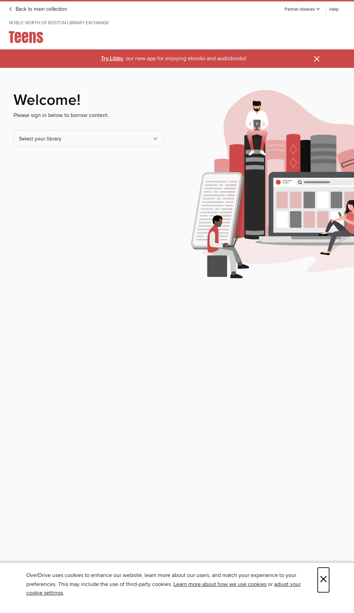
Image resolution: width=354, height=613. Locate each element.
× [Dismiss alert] (316, 59)
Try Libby (112, 58)
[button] (302, 9)
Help (333, 9)
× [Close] (323, 580)
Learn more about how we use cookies (220, 584)
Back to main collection (38, 9)
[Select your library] (88, 138)
